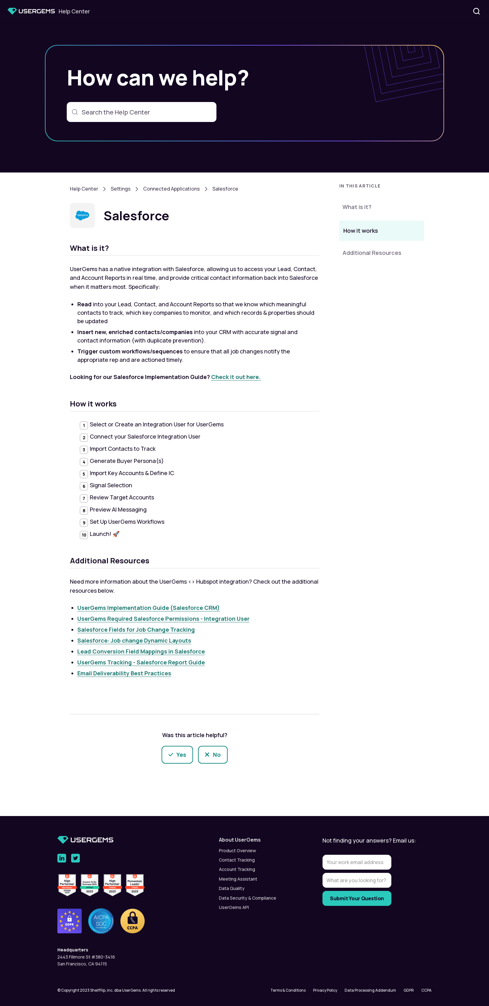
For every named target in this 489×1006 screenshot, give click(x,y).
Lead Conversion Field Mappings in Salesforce (141, 651)
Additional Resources (371, 252)
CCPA (426, 990)
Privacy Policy (325, 990)
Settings (121, 188)
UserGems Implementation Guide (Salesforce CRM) (148, 607)
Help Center (84, 188)
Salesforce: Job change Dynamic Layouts (134, 640)
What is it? (356, 207)
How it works (360, 230)
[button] (381, 187)
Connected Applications (171, 188)
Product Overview (237, 850)
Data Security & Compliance (247, 898)
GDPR (409, 990)
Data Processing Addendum (370, 990)
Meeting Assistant (238, 879)
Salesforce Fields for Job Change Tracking (136, 629)
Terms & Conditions (288, 990)
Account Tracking (237, 869)
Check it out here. (236, 377)
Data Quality (231, 888)
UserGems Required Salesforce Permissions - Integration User (163, 618)
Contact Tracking (237, 860)
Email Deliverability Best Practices (124, 673)
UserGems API (234, 907)
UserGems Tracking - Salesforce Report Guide (141, 662)
